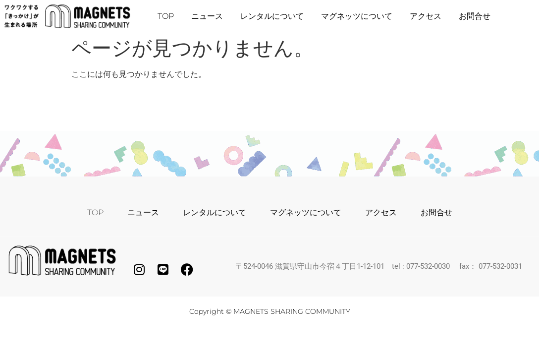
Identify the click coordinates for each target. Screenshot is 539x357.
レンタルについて (272, 16)
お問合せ (474, 16)
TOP (166, 16)
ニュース (207, 16)
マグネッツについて (356, 16)
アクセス (425, 16)
